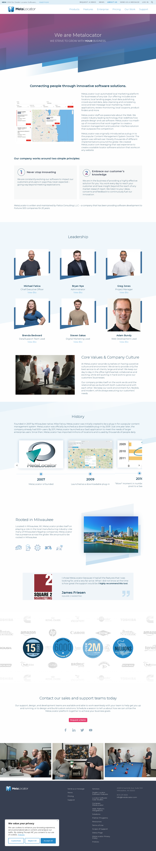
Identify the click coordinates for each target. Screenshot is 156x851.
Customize (16, 841)
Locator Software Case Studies (99, 799)
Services (95, 789)
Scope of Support (100, 829)
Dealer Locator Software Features (100, 793)
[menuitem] (74, 9)
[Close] (57, 820)
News (102, 2)
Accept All (48, 841)
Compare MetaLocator (97, 804)
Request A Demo (88, 2)
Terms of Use (97, 825)
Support (143, 9)
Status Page (97, 833)
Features (88, 9)
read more (44, 2)
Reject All (32, 841)
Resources (96, 821)
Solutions (96, 814)
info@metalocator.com (127, 797)
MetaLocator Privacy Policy (101, 837)
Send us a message (129, 2)
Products (74, 9)
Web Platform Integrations (98, 810)
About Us (112, 2)
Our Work (130, 9)
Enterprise (103, 9)
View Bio (32, 292)
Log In (145, 2)
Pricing (117, 9)
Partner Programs (100, 818)
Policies (21, 835)
